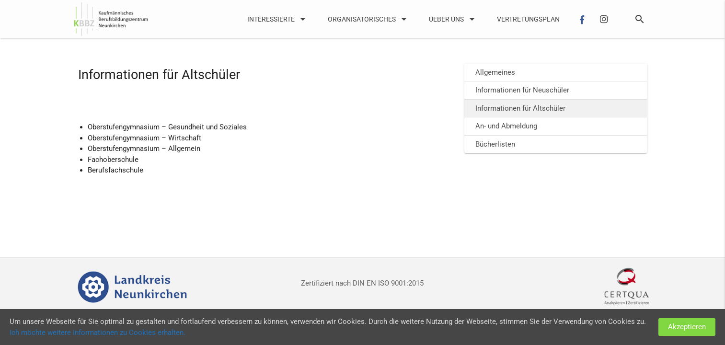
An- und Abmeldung (506, 126)
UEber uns (453, 19)
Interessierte (278, 19)
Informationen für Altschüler (520, 108)
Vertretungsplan (528, 19)
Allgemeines (495, 72)
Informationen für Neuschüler (522, 90)
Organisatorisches (369, 19)
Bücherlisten (495, 144)
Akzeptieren (687, 326)
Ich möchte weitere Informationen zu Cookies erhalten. (97, 332)
